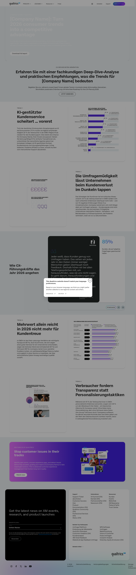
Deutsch (61, 293)
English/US (49, 293)
